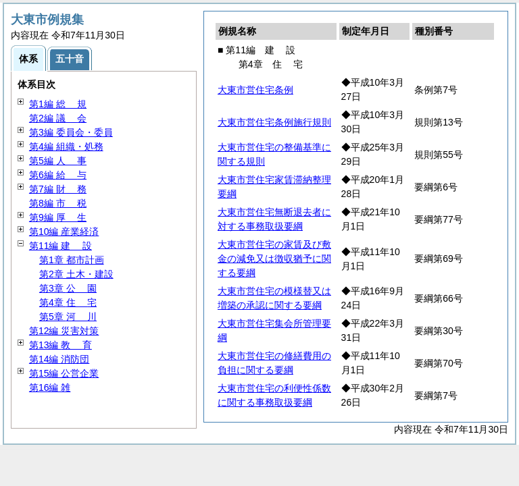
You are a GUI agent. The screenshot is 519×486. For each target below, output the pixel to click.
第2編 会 (57, 118)
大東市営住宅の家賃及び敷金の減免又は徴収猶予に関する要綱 (274, 258)
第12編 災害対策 (64, 330)
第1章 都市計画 (71, 259)
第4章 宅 (68, 302)
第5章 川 (68, 316)
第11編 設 (60, 245)
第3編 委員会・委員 (71, 132)
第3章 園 (68, 288)
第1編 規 (57, 104)
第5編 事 (57, 160)
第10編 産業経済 (64, 231)
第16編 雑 (49, 387)
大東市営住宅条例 (255, 89)
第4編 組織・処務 (66, 146)
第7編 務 (57, 189)
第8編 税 (57, 203)
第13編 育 (60, 345)
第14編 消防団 (59, 359)
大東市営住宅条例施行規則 (274, 122)
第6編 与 (57, 174)
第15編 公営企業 (64, 373)
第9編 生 (57, 217)
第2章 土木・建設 (76, 274)
